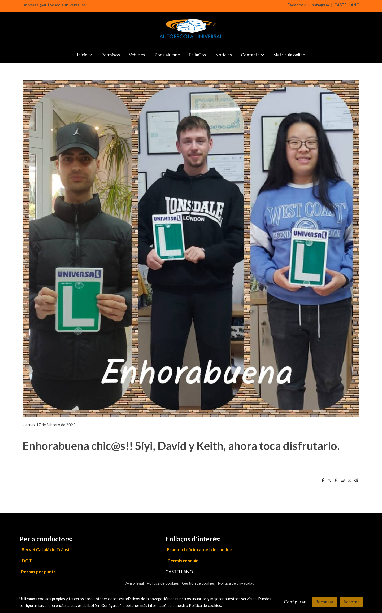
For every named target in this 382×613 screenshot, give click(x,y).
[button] (84, 55)
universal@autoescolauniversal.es (54, 5)
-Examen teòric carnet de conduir (198, 549)
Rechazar (324, 602)
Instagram (320, 5)
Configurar (295, 602)
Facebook (297, 5)
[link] (191, 29)
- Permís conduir (181, 560)
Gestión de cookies (198, 583)
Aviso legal (134, 583)
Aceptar (351, 602)
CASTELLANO (346, 5)
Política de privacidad (236, 583)
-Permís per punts (37, 572)
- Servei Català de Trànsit (45, 549)
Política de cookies (163, 583)
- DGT (25, 560)
